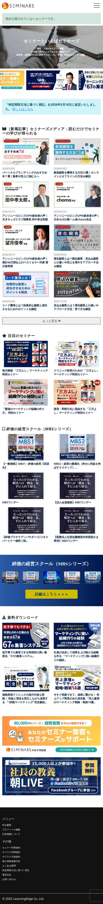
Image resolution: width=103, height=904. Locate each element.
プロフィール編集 (11, 829)
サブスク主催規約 (11, 856)
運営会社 (6, 874)
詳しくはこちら (22, 109)
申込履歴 (6, 825)
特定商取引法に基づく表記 (15, 870)
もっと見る (51, 321)
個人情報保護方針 (11, 861)
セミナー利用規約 (11, 847)
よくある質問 (9, 865)
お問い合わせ (9, 879)
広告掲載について (11, 834)
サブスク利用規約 (11, 852)
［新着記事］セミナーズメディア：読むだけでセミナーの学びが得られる (51, 131)
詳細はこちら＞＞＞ (51, 594)
